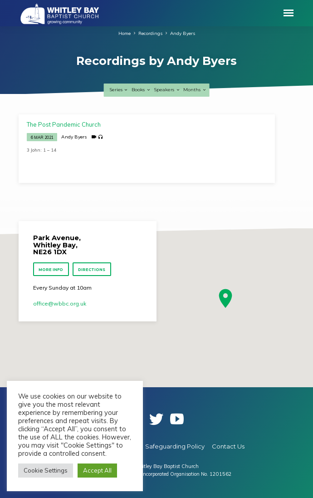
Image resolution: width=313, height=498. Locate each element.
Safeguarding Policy (175, 446)
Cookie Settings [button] (46, 470)
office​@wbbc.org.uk (59, 303)
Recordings (150, 33)
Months (194, 90)
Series (118, 90)
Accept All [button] (97, 470)
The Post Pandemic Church (64, 124)
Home (124, 33)
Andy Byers (182, 33)
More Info (51, 269)
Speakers (167, 90)
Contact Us (228, 446)
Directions (91, 269)
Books (141, 90)
